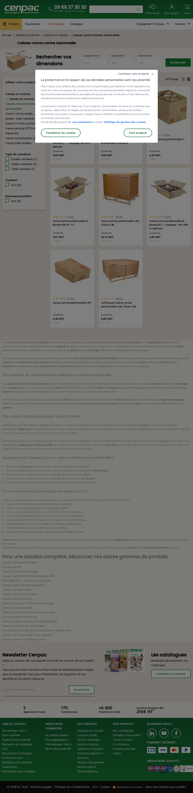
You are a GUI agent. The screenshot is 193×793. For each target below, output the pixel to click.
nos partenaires (82, 122)
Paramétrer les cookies (61, 133)
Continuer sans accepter (133, 74)
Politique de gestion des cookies (125, 122)
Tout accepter (138, 133)
